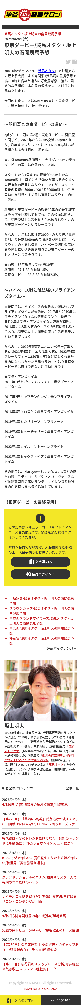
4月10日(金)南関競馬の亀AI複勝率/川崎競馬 (35, 804)
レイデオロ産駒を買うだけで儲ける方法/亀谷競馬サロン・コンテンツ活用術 (39, 899)
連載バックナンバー (62, 648)
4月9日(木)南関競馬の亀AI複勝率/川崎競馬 (34, 915)
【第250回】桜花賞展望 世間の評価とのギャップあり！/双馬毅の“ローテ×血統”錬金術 (40, 947)
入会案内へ (40, 561)
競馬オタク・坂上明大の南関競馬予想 (32, 33)
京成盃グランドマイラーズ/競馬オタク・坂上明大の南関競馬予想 (41, 621)
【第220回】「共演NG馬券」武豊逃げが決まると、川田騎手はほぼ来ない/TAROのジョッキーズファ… (40, 821)
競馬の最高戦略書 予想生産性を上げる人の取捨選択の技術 (39, 757)
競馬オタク (46, 70)
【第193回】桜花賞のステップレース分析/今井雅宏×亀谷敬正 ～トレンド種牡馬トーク (40, 966)
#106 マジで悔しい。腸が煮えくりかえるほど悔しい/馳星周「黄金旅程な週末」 (39, 860)
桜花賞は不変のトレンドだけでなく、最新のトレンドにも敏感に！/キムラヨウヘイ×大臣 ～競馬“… (40, 841)
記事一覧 (72, 788)
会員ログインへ (40, 574)
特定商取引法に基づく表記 (40, 989)
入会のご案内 (20, 1000)
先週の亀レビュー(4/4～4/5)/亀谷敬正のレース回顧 (40, 929)
